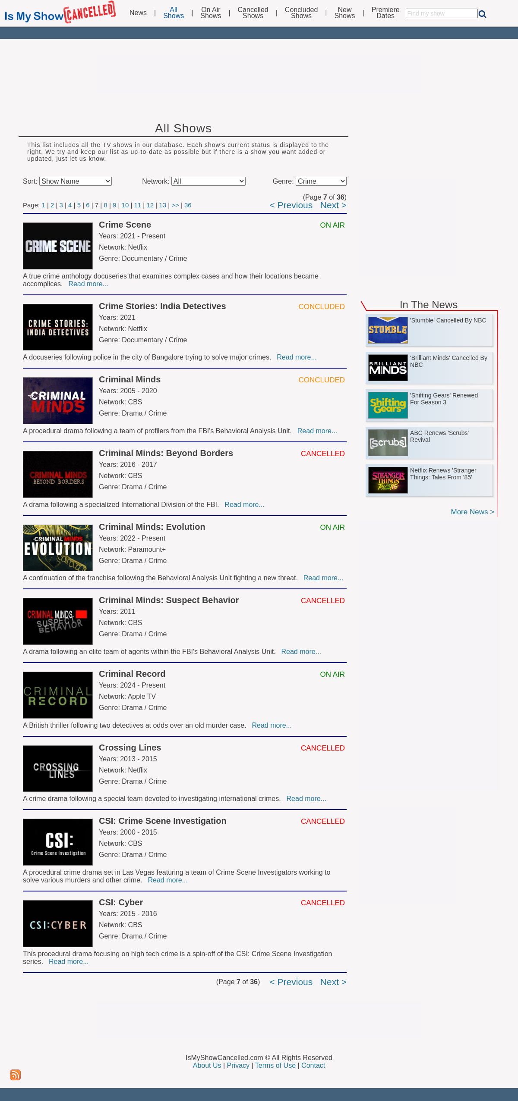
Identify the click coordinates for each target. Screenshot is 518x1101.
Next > (333, 205)
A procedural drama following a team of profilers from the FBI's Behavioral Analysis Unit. (159, 431)
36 (188, 205)
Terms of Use (275, 1065)
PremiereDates (386, 13)
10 (125, 205)
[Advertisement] (259, 74)
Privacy (238, 1065)
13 (162, 205)
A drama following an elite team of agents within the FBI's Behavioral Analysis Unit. (151, 651)
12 (150, 205)
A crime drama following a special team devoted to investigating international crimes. (154, 798)
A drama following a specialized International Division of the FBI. (123, 504)
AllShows (173, 13)
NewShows (345, 13)
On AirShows (210, 13)
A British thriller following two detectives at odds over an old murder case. (136, 725)
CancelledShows (253, 13)
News (138, 13)
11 (138, 205)
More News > (472, 512)
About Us (207, 1065)
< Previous (291, 205)
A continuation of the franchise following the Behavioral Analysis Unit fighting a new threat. (162, 578)
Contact (313, 1065)
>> (175, 205)
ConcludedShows (301, 13)
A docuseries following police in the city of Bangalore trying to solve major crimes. (149, 357)
